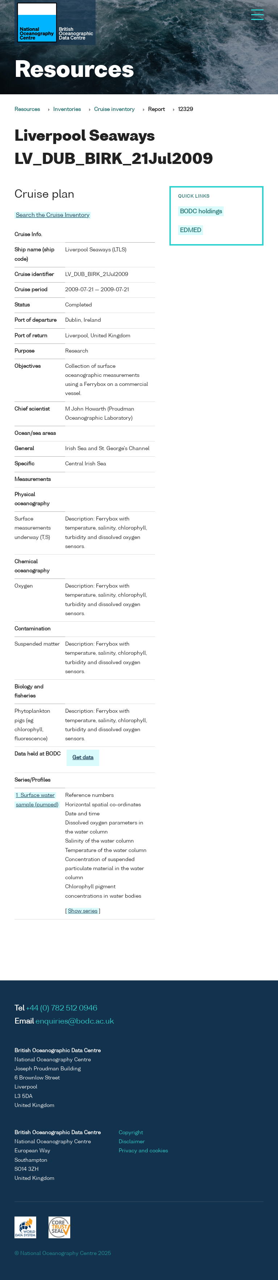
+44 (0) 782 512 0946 (61, 1008)
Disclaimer (132, 1141)
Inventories (67, 109)
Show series (82, 911)
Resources (27, 109)
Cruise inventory (114, 109)
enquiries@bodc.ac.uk (74, 1021)
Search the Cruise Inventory (52, 215)
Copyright (131, 1132)
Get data (82, 757)
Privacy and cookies (143, 1150)
